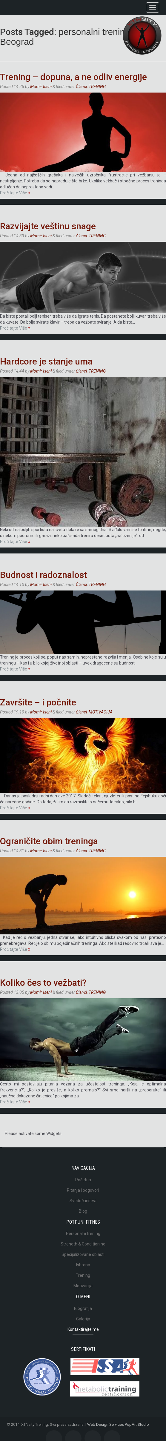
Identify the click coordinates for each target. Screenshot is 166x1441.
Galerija (83, 1319)
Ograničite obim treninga (49, 841)
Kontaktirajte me (83, 1329)
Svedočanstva (83, 1200)
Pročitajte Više (15, 192)
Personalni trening (83, 1233)
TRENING (97, 86)
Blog (83, 1211)
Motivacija (83, 1285)
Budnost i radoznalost (43, 575)
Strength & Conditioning (83, 1244)
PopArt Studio (137, 1424)
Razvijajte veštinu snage (48, 226)
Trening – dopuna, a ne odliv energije (73, 77)
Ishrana (83, 1264)
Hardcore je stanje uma (46, 361)
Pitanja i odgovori (83, 1190)
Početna (83, 1179)
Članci (81, 86)
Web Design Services (105, 1424)
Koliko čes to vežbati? (43, 982)
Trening (83, 1275)
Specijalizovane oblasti (83, 1254)
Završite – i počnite (38, 702)
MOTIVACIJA (101, 712)
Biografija (83, 1308)
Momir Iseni (41, 86)
